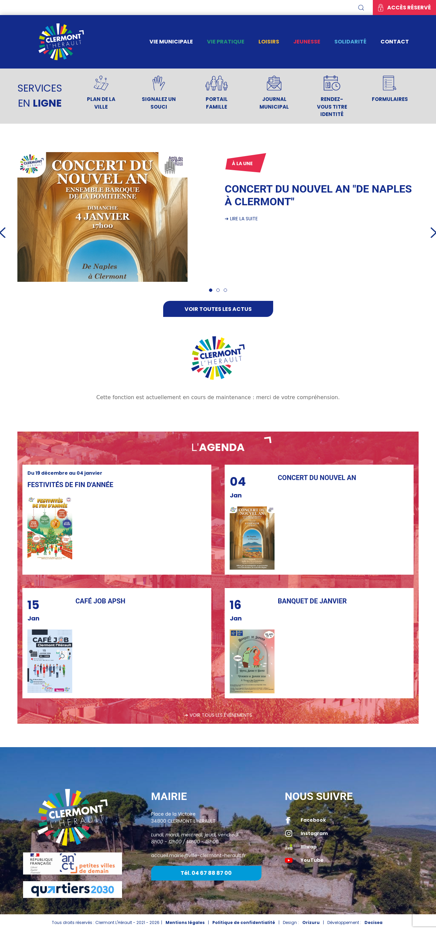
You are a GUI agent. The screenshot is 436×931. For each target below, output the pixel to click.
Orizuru (311, 922)
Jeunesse (306, 41)
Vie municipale (171, 41)
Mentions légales (185, 922)
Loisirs (268, 41)
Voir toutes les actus (218, 309)
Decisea (373, 922)
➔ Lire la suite (241, 218)
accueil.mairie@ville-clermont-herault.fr (198, 855)
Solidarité (350, 41)
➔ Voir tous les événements (218, 715)
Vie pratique (225, 41)
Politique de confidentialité (243, 922)
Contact (394, 41)
